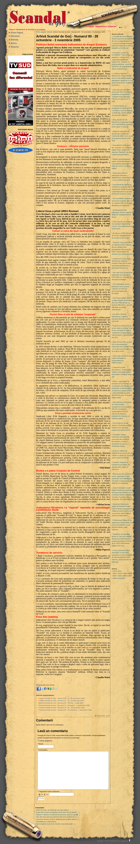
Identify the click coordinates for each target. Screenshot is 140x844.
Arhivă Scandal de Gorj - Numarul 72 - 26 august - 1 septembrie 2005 (64, 705)
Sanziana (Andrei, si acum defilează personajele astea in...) (58, 819)
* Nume (40, 744)
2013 (114, 571)
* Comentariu (42, 750)
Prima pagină (41, 32)
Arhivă (49, 32)
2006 (119, 576)
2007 (114, 576)
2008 (130, 573)
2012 (119, 571)
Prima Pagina (17, 32)
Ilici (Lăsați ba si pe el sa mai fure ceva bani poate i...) (55, 824)
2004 (130, 576)
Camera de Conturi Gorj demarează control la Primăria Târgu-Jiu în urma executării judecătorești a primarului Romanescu (121, 263)
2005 (125, 576)
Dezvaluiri (15, 36)
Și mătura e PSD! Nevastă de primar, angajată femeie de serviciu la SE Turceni (122, 235)
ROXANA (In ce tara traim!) (46, 822)
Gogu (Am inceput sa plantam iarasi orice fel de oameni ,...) (58, 812)
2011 (114, 573)
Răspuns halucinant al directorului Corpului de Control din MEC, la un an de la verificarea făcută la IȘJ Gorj (122, 136)
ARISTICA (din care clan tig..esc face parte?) (52, 810)
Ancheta (14, 40)
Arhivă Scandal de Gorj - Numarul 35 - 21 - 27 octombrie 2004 (61, 698)
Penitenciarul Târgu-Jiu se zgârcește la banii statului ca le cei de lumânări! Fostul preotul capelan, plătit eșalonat (122, 524)
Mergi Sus (126, 841)
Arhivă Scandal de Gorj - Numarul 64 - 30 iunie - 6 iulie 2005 (61, 703)
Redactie (15, 47)
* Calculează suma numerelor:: (49, 791)
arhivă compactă (119, 578)
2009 (125, 573)
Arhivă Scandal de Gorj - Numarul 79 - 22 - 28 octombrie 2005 (61, 708)
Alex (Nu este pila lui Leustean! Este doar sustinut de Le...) (57, 817)
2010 (119, 573)
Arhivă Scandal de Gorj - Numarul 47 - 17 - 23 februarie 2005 (61, 701)
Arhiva (14, 43)
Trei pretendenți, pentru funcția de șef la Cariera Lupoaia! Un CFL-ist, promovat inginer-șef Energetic (121, 288)
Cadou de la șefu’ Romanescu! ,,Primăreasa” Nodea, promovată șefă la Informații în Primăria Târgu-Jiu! (122, 372)
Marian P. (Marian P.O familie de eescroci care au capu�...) (58, 815)
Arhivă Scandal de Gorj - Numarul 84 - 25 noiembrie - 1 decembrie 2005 (65, 710)
